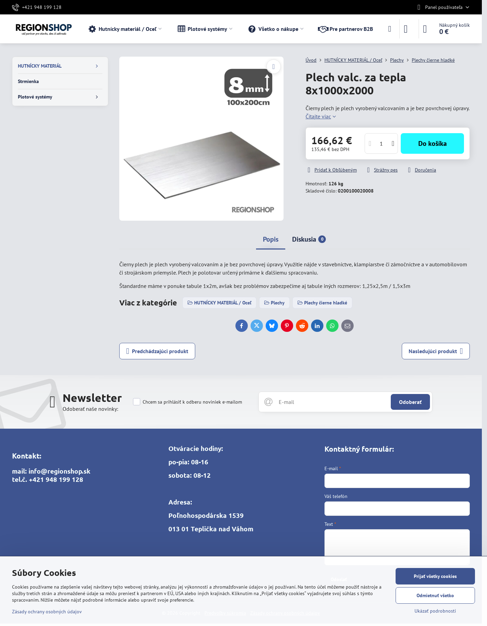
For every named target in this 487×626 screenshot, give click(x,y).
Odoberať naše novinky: (90, 408)
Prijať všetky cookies (435, 576)
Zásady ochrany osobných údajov (47, 611)
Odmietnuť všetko (435, 595)
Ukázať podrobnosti (435, 611)
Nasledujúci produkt (436, 351)
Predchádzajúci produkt (157, 351)
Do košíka (432, 143)
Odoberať (410, 401)
